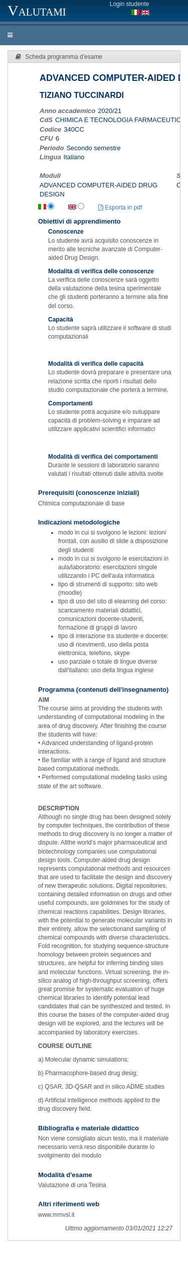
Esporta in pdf (120, 207)
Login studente (129, 4)
